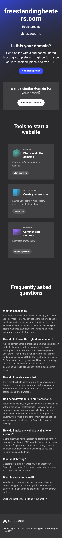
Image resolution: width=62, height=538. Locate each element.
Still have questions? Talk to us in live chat (25, 499)
